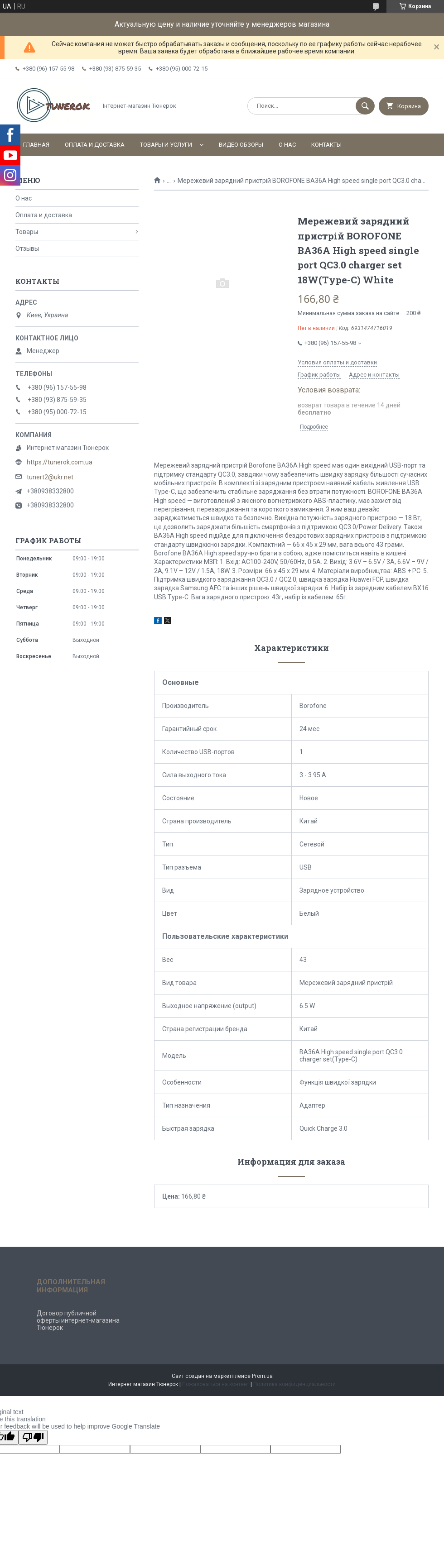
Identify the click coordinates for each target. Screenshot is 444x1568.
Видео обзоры (241, 144)
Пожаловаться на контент (215, 1384)
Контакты (326, 144)
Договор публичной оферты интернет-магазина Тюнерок (78, 1320)
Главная (36, 144)
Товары (26, 231)
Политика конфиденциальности (294, 1384)
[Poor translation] (33, 1437)
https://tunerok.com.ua (59, 462)
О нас (287, 144)
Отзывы (27, 248)
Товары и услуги (166, 144)
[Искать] (365, 106)
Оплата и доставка (95, 144)
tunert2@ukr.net (50, 477)
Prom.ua (262, 1376)
